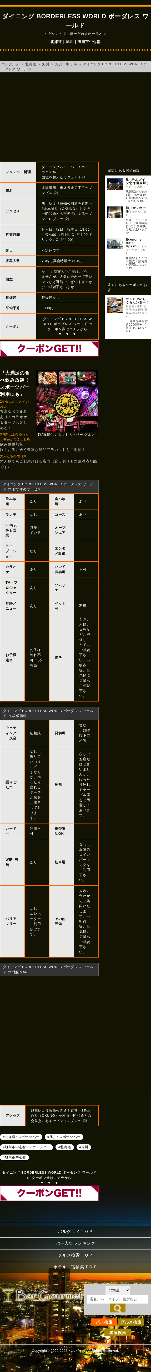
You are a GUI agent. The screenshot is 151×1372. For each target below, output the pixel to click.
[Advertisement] (75, 117)
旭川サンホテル (136, 209)
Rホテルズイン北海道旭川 (136, 181)
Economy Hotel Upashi (135, 243)
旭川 (45, 64)
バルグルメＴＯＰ (75, 1231)
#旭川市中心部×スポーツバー (26, 1147)
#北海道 (64, 1147)
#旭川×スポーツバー (63, 1137)
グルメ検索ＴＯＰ (75, 1255)
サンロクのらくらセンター (136, 300)
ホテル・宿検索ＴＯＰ (75, 1267)
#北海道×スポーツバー (21, 1137)
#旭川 (83, 1147)
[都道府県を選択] (117, 1290)
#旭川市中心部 (14, 1157)
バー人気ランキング (75, 1243)
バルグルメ (10, 64)
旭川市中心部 (66, 64)
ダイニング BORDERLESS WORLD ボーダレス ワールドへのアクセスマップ (49, 1040)
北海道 (30, 64)
